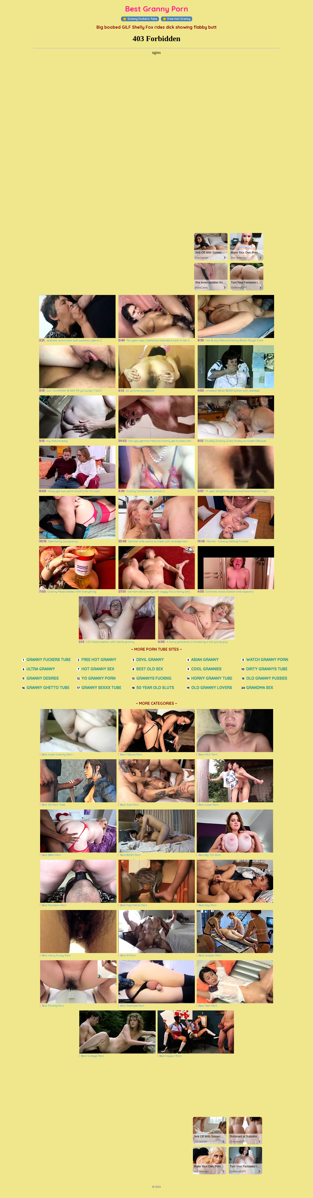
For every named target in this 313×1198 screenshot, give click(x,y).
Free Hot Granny (177, 19)
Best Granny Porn (156, 8)
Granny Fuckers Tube (140, 19)
